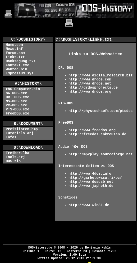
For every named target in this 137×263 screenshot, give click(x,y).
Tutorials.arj (19, 133)
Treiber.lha (17, 153)
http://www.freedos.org (92, 130)
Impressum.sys (19, 73)
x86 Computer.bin (23, 89)
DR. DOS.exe (17, 97)
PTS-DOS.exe (17, 109)
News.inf (14, 49)
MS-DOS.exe (16, 101)
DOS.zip (13, 161)
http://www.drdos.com (89, 79)
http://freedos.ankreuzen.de (97, 134)
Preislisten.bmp (22, 129)
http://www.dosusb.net (90, 182)
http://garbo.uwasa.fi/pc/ (95, 178)
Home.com (14, 45)
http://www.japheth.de (90, 186)
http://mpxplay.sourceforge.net (100, 154)
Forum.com (15, 53)
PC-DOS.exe (16, 105)
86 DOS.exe (16, 93)
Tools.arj (15, 157)
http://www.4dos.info (89, 174)
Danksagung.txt (21, 61)
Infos (11, 137)
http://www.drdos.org (89, 92)
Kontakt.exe (17, 65)
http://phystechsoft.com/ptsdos (100, 111)
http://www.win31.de (88, 205)
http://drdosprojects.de (93, 88)
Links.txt (15, 57)
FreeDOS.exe (17, 113)
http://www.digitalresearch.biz (100, 75)
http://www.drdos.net (89, 83)
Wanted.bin (16, 69)
